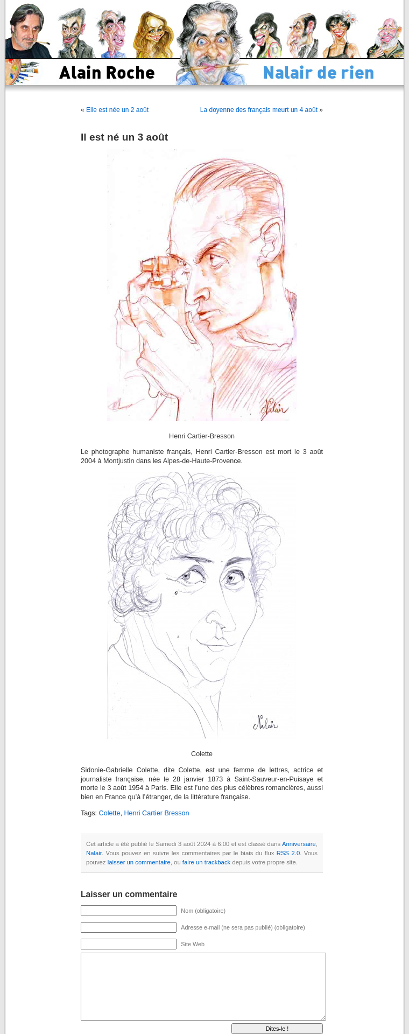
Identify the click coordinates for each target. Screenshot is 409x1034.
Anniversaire (299, 844)
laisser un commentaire (139, 862)
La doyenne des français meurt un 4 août (259, 110)
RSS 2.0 (288, 853)
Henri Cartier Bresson (156, 813)
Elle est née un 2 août (117, 110)
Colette (110, 813)
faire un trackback (206, 862)
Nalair (94, 853)
